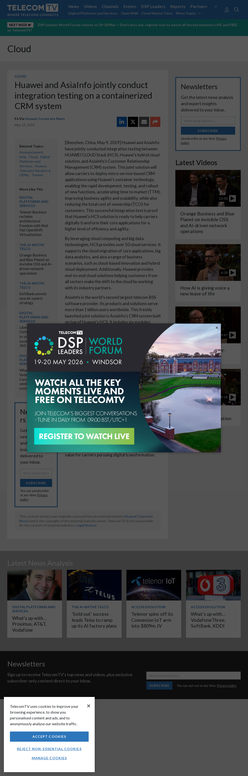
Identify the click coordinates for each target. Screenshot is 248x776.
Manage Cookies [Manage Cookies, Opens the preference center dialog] (49, 758)
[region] (49, 734)
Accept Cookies (49, 736)
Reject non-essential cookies (49, 749)
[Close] (88, 706)
